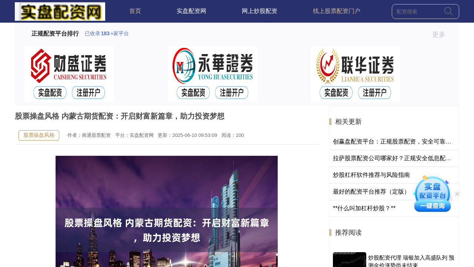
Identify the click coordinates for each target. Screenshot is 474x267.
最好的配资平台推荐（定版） (371, 191)
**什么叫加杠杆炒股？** (364, 208)
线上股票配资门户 (336, 11)
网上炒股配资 (259, 11)
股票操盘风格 (38, 135)
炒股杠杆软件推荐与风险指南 (371, 175)
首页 (135, 11)
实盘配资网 (191, 11)
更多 (442, 34)
